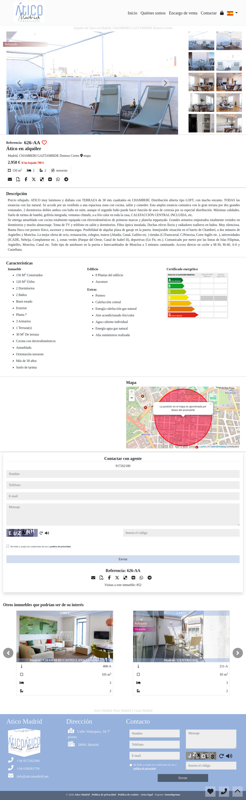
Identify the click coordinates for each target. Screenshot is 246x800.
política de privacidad (60, 546)
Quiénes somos (153, 13)
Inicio (132, 13)
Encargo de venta (183, 13)
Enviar (123, 559)
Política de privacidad (104, 794)
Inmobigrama (172, 794)
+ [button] (131, 392)
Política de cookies (128, 794)
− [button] (131, 398)
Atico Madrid (82, 794)
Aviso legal (147, 794)
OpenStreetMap (218, 446)
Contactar (209, 13)
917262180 (123, 466)
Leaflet (202, 446)
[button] (8, 653)
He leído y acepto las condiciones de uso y (40, 546)
